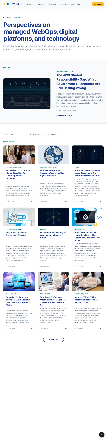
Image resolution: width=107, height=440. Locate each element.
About (79, 4)
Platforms (53, 4)
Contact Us (98, 4)
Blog (72, 4)
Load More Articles (53, 339)
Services (30, 4)
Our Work (64, 4)
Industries (41, 4)
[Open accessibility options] (101, 434)
